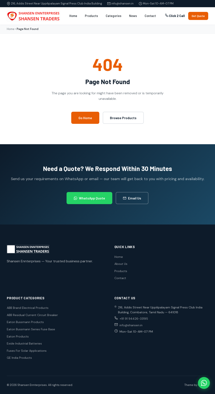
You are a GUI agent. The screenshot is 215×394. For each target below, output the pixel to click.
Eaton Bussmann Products (25, 322)
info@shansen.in (122, 3)
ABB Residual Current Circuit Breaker (32, 315)
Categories (113, 16)
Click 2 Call (175, 16)
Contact (150, 16)
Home (73, 16)
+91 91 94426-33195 (134, 319)
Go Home (85, 118)
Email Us (132, 198)
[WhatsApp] (204, 383)
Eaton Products (18, 336)
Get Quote (198, 16)
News (133, 16)
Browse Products (123, 118)
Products (91, 16)
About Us (120, 264)
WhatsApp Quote (89, 198)
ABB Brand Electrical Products (27, 308)
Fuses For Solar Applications (27, 351)
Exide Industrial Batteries (24, 343)
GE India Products (19, 358)
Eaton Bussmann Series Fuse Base (31, 329)
